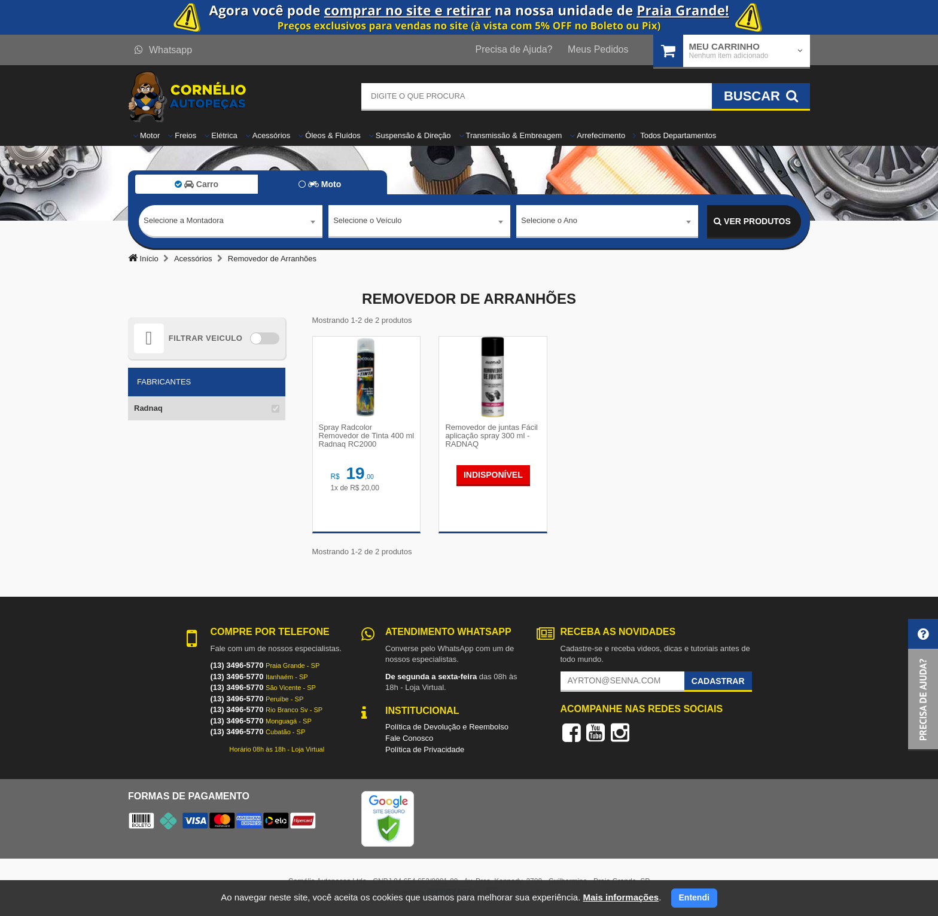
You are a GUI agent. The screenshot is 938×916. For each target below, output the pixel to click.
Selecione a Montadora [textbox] (184, 220)
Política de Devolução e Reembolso (446, 726)
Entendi (694, 897)
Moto (320, 184)
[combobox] (230, 222)
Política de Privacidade (424, 749)
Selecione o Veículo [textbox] (367, 220)
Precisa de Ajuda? (514, 49)
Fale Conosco (409, 738)
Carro (196, 184)
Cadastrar (718, 681)
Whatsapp (163, 50)
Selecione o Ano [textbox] (549, 220)
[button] (923, 685)
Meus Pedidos (598, 49)
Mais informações (621, 897)
